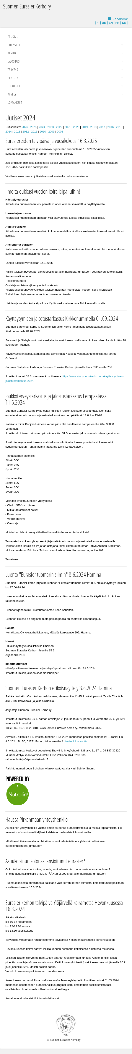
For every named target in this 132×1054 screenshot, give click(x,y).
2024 (42, 127)
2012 (26, 131)
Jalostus (14, 61)
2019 (85, 127)
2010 (43, 131)
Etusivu (13, 36)
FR (117, 22)
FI (98, 22)
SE (124, 22)
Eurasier (14, 45)
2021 (68, 127)
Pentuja (13, 78)
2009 (51, 131)
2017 (102, 127)
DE (104, 22)
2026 (25, 127)
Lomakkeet (15, 102)
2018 (93, 127)
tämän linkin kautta (75, 741)
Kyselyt (13, 94)
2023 (50, 127)
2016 (110, 127)
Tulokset (14, 86)
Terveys (13, 69)
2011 (34, 131)
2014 (8, 131)
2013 (17, 131)
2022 (59, 127)
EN (111, 22)
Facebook (120, 19)
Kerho (12, 53)
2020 (76, 127)
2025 (33, 127)
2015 (119, 127)
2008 (60, 131)
